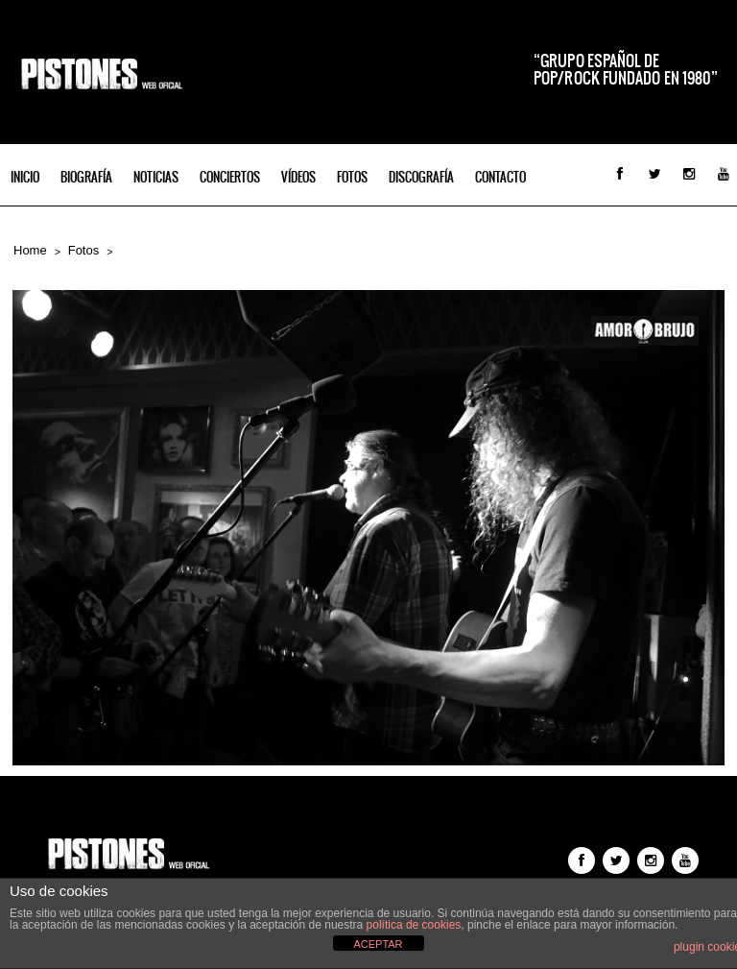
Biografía (86, 177)
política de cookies (414, 925)
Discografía (421, 177)
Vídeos (298, 177)
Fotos (352, 177)
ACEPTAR (377, 944)
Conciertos (230, 177)
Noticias (155, 177)
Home (30, 250)
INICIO (25, 177)
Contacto (500, 177)
